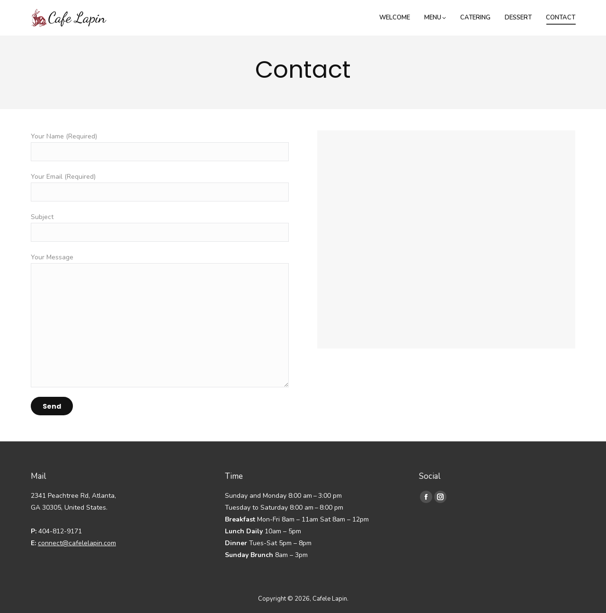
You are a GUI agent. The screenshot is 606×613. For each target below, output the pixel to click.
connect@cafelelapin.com (77, 543)
